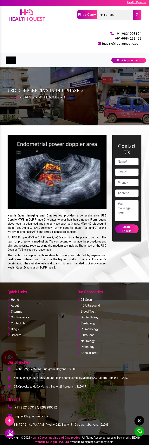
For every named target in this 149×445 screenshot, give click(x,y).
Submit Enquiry (127, 228)
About (13, 305)
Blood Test (86, 311)
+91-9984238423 (128, 38)
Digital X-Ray (87, 317)
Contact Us (17, 323)
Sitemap (15, 311)
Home (14, 97)
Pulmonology (88, 329)
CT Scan (84, 300)
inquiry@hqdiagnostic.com (121, 43)
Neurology (86, 341)
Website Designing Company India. (92, 442)
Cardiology (86, 323)
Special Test (87, 353)
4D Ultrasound (88, 305)
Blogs (13, 329)
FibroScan (85, 335)
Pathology (85, 347)
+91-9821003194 (128, 34)
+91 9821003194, (27, 407)
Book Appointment (128, 60)
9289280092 (48, 407)
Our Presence (18, 317)
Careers (15, 335)
